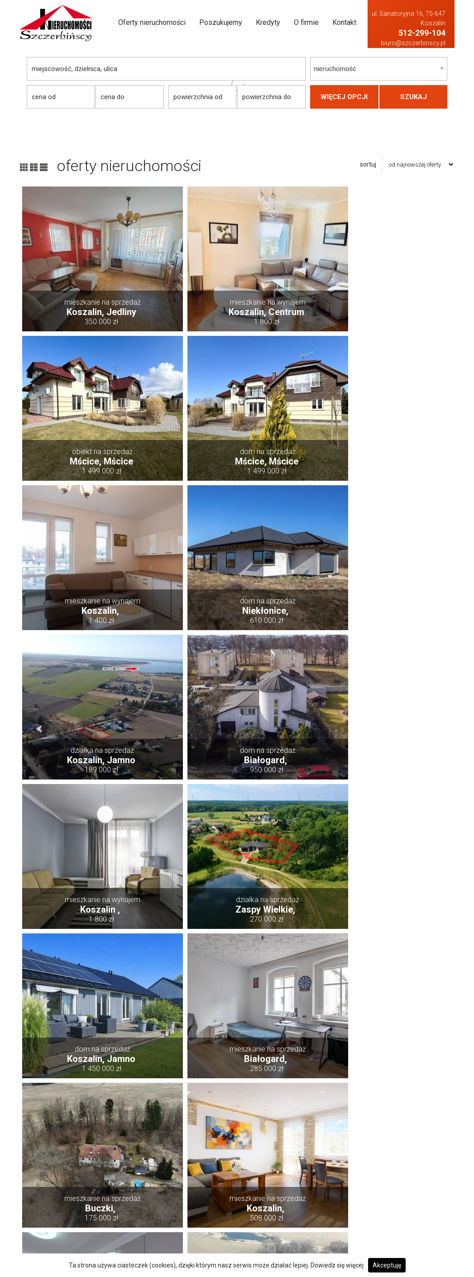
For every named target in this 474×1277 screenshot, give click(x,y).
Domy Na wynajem (391, 1164)
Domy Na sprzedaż (305, 1164)
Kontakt (344, 22)
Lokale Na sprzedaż (305, 1200)
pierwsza (73, 1107)
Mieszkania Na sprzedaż (313, 1213)
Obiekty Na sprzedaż (307, 1225)
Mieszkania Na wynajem (399, 1213)
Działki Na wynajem (392, 1176)
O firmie (306, 22)
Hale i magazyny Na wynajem (405, 1188)
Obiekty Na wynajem (393, 1225)
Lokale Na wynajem (391, 1200)
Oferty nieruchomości (152, 22)
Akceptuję (387, 1265)
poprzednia (118, 1107)
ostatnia (403, 1107)
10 (329, 1107)
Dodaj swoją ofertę (217, 1176)
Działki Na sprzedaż (306, 1176)
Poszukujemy (220, 22)
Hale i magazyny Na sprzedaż (319, 1188)
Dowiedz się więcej (337, 1265)
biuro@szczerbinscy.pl (413, 43)
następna (362, 1107)
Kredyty (268, 22)
